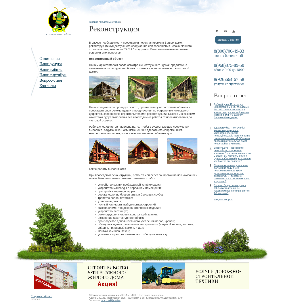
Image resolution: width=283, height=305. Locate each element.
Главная (93, 22)
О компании (50, 58)
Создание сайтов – (41, 296)
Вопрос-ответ (51, 80)
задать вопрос (223, 199)
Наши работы (51, 69)
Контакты (48, 86)
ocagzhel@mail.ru (110, 300)
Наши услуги (51, 64)
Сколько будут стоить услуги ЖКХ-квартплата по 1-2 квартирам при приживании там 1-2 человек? (232, 189)
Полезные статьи (110, 22)
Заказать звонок (228, 39)
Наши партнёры (53, 75)
